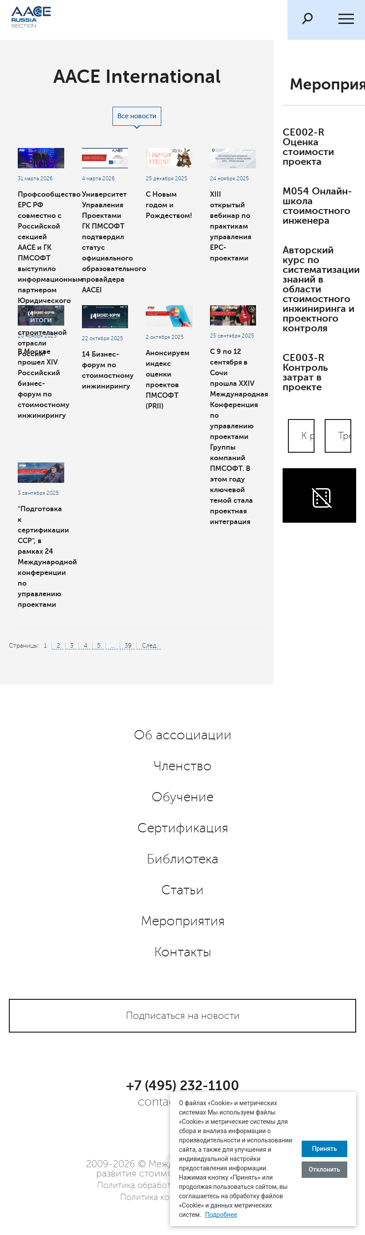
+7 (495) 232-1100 (182, 1085)
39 (128, 645)
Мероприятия (183, 921)
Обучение (182, 797)
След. (150, 645)
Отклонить (324, 1169)
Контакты (182, 952)
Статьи (182, 890)
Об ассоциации (183, 735)
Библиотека (182, 859)
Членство (183, 766)
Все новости (136, 116)
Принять (324, 1148)
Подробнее (221, 1214)
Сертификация (182, 828)
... (113, 645)
